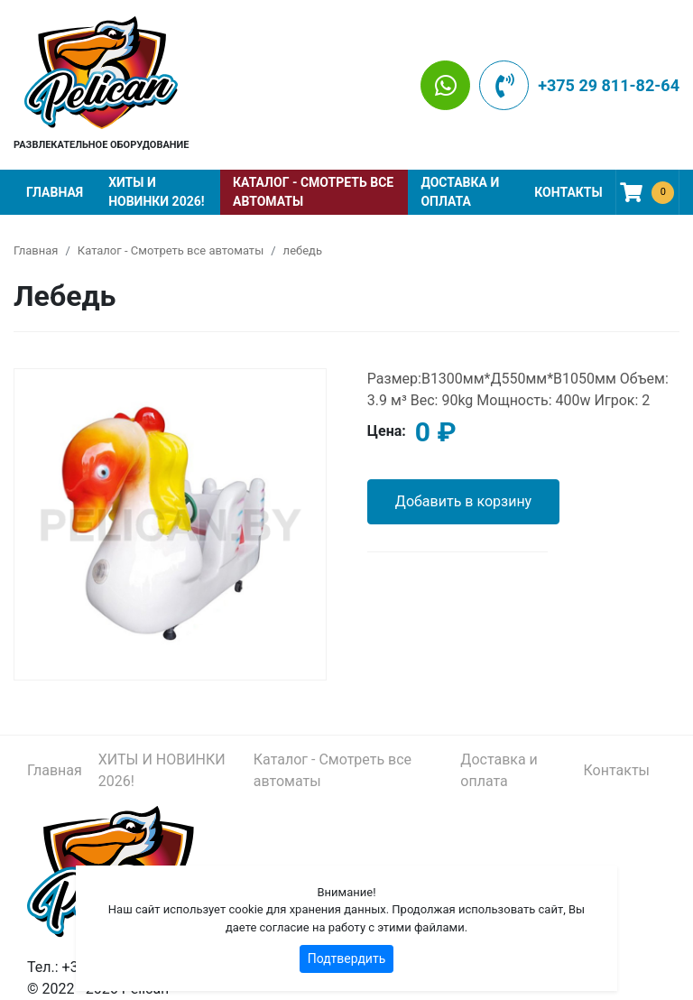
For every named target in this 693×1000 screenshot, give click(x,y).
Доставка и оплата (459, 191)
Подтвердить (347, 958)
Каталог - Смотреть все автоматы (313, 191)
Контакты (568, 192)
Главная (54, 192)
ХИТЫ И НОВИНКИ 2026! (156, 191)
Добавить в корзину (463, 501)
